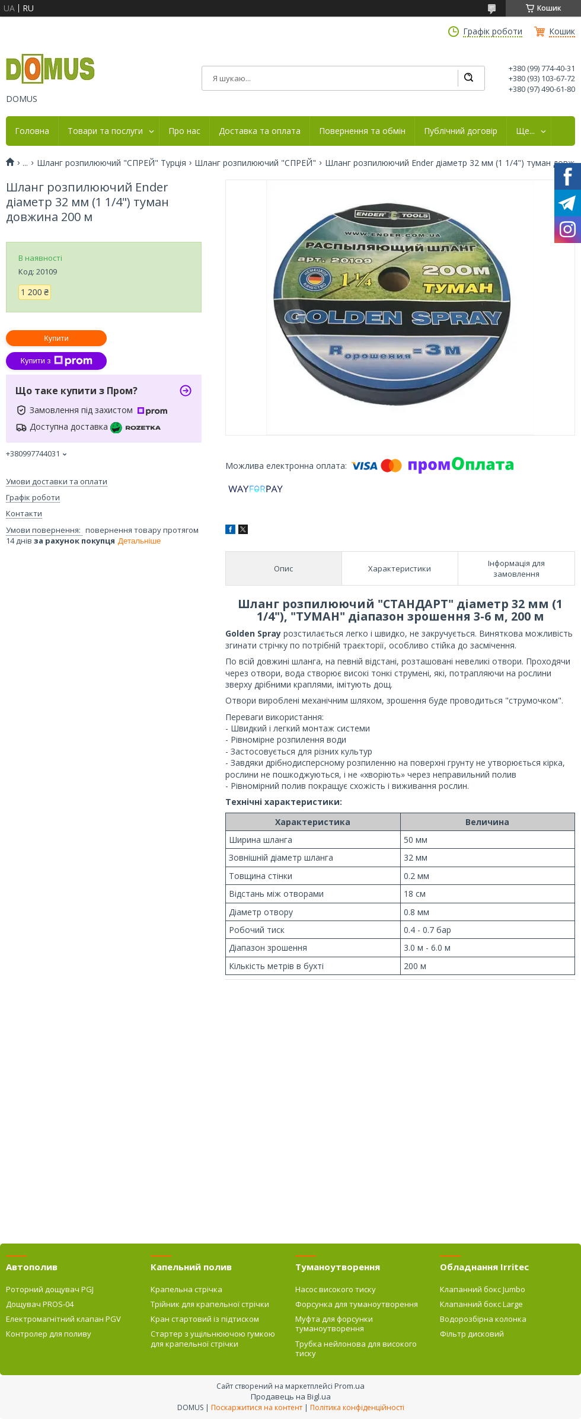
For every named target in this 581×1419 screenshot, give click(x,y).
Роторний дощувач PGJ (50, 1289)
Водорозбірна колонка (483, 1318)
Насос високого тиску (335, 1289)
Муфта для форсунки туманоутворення (334, 1323)
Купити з (56, 361)
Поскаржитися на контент (256, 1407)
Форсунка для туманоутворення (356, 1304)
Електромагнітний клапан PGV (63, 1318)
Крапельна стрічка (186, 1289)
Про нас (184, 131)
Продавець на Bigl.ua (291, 1396)
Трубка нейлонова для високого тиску (356, 1348)
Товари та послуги (105, 131)
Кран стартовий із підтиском (205, 1318)
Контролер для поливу (48, 1333)
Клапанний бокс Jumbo (482, 1289)
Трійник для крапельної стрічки (210, 1304)
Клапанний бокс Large (481, 1304)
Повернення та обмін (362, 131)
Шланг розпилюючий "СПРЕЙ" (255, 163)
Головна (32, 131)
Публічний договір (460, 131)
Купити (56, 338)
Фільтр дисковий (472, 1333)
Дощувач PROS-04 (40, 1304)
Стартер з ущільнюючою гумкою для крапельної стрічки (213, 1338)
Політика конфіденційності (357, 1407)
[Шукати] (468, 78)
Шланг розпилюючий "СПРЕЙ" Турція (111, 163)
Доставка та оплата (260, 131)
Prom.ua (349, 1385)
